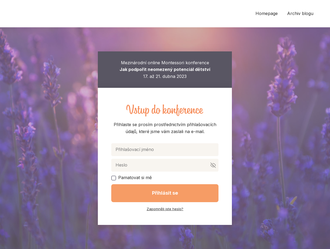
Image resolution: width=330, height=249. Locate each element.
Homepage (266, 13)
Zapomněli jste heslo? (165, 209)
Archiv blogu (300, 13)
